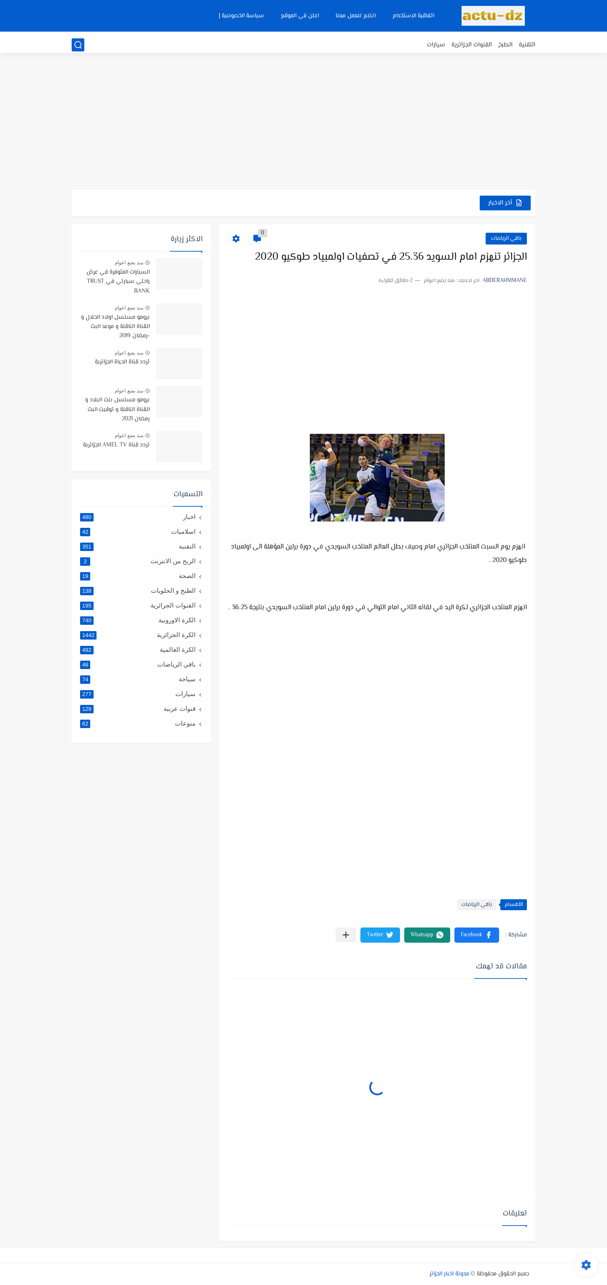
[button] (476, 935)
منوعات (138, 723)
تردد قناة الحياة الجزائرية (122, 362)
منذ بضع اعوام (129, 263)
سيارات (436, 45)
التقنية (527, 45)
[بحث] (78, 44)
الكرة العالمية (138, 649)
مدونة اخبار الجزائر (449, 1274)
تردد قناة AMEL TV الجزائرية (116, 445)
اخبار (138, 517)
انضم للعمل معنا (356, 16)
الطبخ (505, 45)
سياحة (138, 679)
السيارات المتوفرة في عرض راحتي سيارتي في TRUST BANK (118, 282)
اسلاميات (138, 531)
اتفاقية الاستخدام (413, 16)
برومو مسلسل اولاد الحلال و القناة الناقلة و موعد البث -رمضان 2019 (115, 327)
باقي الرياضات (506, 238)
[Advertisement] (303, 124)
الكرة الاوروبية (138, 620)
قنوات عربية (138, 708)
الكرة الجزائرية (138, 635)
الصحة (138, 576)
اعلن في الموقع (300, 16)
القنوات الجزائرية (471, 45)
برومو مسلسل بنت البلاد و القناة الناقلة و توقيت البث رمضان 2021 (117, 409)
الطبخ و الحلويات (138, 590)
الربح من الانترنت (138, 561)
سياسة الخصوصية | (241, 16)
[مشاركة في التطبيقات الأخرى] (346, 934)
